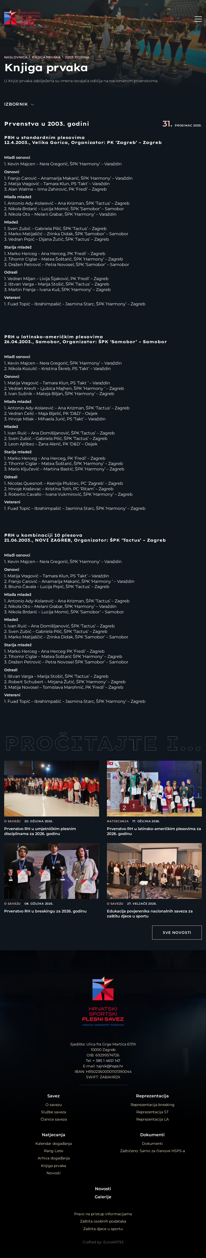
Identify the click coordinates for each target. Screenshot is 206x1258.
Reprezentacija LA (152, 1119)
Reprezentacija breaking (153, 1104)
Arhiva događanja (54, 1158)
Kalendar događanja (53, 1143)
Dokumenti (152, 1134)
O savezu (54, 1104)
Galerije (103, 1196)
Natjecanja (53, 1134)
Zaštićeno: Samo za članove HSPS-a (152, 1150)
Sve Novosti (177, 932)
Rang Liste (53, 1150)
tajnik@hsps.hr (109, 1066)
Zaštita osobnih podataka (103, 1221)
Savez (53, 1095)
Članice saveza (54, 1119)
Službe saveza (53, 1112)
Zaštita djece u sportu (103, 1228)
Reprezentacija (152, 1095)
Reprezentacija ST (152, 1112)
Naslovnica (16, 57)
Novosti (54, 1173)
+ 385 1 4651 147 (106, 1060)
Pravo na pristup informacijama (103, 1214)
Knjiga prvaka (46, 57)
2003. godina (77, 57)
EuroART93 (113, 1242)
